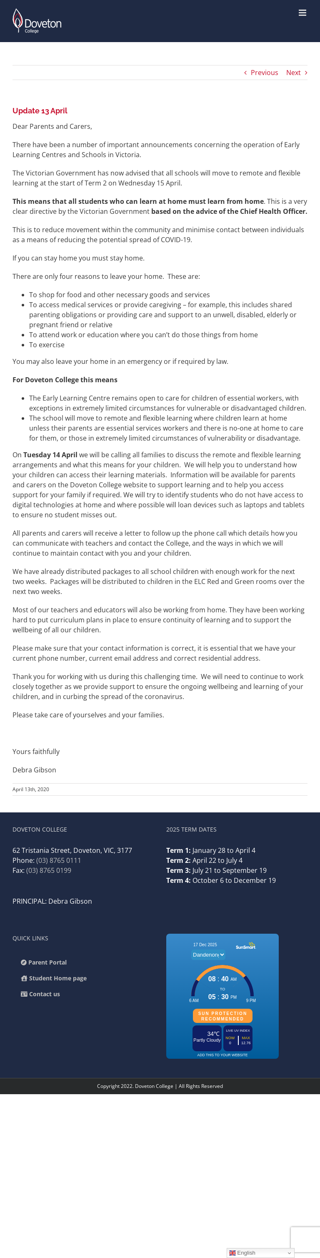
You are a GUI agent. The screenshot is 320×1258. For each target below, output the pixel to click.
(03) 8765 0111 (58, 860)
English (242, 1253)
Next (293, 72)
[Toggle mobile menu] (303, 12)
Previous (264, 72)
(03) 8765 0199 (48, 870)
